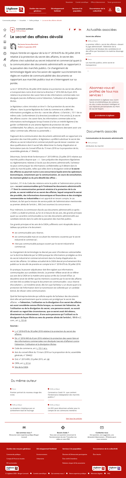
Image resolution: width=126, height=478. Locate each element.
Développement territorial (57, 9)
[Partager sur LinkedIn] (80, 29)
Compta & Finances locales (16, 459)
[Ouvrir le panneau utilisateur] (110, 10)
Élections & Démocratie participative (74, 454)
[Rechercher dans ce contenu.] (4, 65)
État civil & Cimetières (69, 459)
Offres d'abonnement (98, 2)
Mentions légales (97, 473)
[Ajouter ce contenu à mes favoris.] (4, 29)
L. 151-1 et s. (42, 348)
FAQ (108, 473)
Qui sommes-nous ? (57, 473)
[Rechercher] (118, 10)
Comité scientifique (82, 2)
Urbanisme (40, 459)
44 (48, 359)
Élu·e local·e (97, 454)
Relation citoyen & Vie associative (73, 463)
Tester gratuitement (114, 2)
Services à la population (77, 9)
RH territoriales (12, 463)
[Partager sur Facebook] (70, 29)
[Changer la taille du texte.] (4, 59)
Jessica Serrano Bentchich (29, 44)
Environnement (42, 454)
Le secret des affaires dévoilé (52, 20)
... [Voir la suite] (88, 70)
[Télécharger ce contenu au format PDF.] (4, 41)
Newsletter (69, 2)
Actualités (23, 20)
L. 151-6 (22, 320)
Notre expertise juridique (77, 473)
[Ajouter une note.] (4, 35)
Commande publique (9, 20)
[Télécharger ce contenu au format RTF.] (4, 47)
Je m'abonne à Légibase (104, 115)
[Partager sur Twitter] (75, 29)
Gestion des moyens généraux (37, 9)
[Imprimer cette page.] (4, 53)
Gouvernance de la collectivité (97, 9)
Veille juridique (34, 20)
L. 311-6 (27, 363)
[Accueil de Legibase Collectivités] (15, 9)
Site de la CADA (21, 367)
